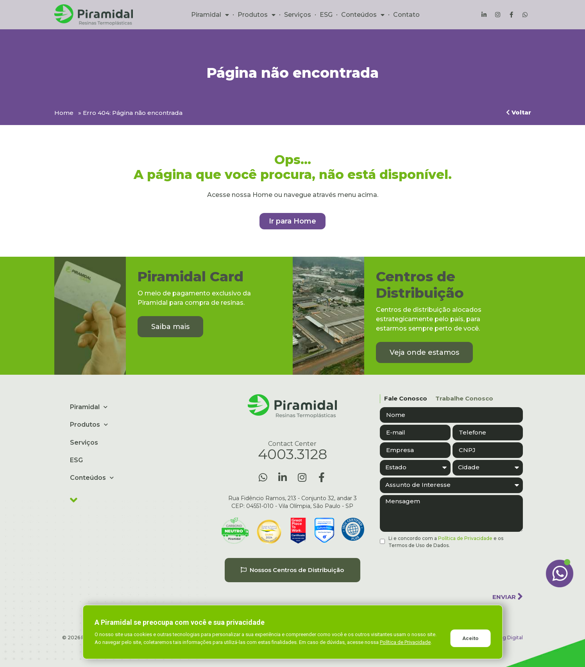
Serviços (297, 14)
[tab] (403, 398)
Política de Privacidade (465, 538)
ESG (326, 14)
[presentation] (439, 568)
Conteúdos (363, 15)
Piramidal (210, 15)
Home (63, 112)
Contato (406, 14)
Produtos (257, 15)
